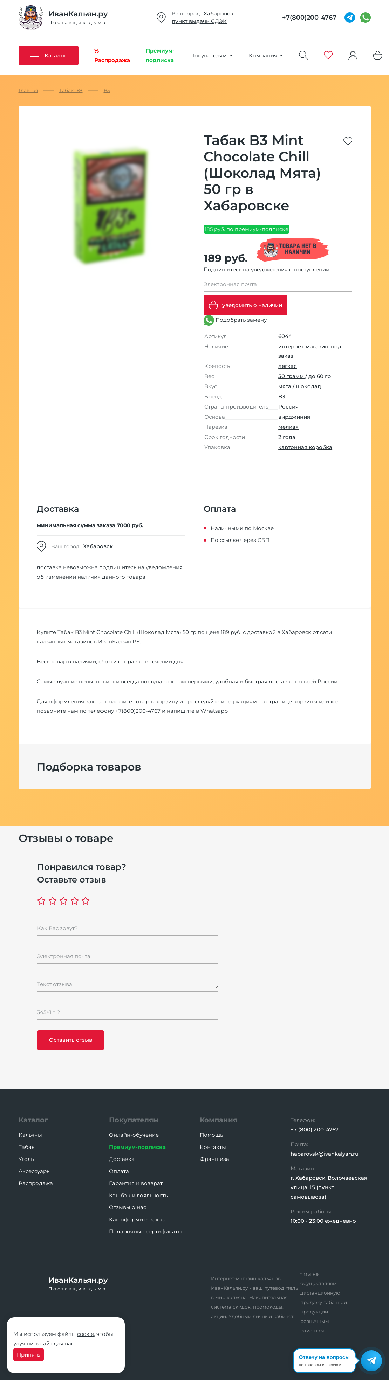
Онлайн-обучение (134, 1134)
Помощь (211, 1134)
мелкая (288, 427)
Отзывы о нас (127, 1207)
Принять (28, 1354)
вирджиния (294, 416)
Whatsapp (214, 711)
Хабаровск (218, 13)
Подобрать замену (235, 320)
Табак (27, 1147)
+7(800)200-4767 (138, 711)
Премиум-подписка (137, 1147)
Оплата (119, 1171)
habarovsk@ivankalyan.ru (325, 1153)
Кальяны (30, 1134)
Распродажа (36, 1183)
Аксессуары (35, 1171)
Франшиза (214, 1159)
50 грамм (291, 376)
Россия (288, 406)
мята (285, 386)
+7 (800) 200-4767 (315, 1129)
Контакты (213, 1147)
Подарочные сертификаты (145, 1231)
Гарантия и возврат (136, 1183)
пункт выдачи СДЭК (199, 21)
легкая (287, 366)
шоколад (308, 386)
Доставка (122, 1159)
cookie (85, 1334)
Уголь (26, 1159)
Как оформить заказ (137, 1219)
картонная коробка (305, 447)
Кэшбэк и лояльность (138, 1195)
